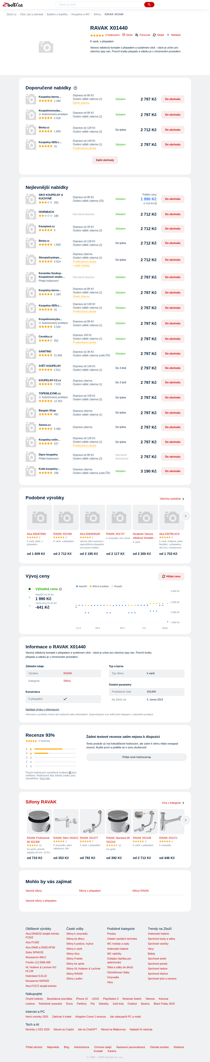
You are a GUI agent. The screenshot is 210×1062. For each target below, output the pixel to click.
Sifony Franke (74, 958)
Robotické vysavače (50, 1003)
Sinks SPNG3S (34, 952)
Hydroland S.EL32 (36, 976)
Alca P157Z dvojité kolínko (41, 986)
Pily (93, 1003)
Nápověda (53, 1047)
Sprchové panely (157, 963)
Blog (66, 1047)
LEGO (95, 998)
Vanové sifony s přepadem (41, 900)
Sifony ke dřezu (75, 938)
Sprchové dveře (157, 958)
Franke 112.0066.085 (38, 962)
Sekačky (103, 1003)
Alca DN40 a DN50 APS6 (40, 947)
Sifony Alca (72, 953)
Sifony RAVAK (140, 890)
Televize (150, 998)
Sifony (97, 14)
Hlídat (158, 35)
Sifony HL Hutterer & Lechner (83, 968)
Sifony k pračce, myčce (79, 943)
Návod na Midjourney (113, 1029)
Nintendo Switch (132, 998)
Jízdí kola (118, 1003)
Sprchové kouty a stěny (161, 938)
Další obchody (105, 160)
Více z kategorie (173, 802)
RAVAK (67, 673)
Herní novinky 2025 (37, 1016)
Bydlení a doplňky (57, 14)
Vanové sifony (34, 890)
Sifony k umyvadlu (77, 933)
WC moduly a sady (118, 943)
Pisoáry (111, 933)
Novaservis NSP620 (37, 981)
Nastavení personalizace (130, 1047)
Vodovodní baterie (117, 948)
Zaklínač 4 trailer (62, 1016)
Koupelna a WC (80, 14)
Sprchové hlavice (158, 973)
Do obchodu (172, 99)
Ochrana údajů (102, 1047)
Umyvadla (113, 977)
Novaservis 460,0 (36, 957)
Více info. (45, 778)
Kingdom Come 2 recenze (90, 1016)
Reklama (179, 1047)
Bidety (151, 953)
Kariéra (112, 1051)
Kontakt (98, 1051)
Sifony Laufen (74, 978)
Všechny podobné (172, 498)
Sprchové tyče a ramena (162, 978)
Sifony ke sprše (75, 963)
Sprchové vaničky (158, 943)
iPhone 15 (82, 998)
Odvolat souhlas (159, 1047)
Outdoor (132, 1003)
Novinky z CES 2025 (38, 1029)
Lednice (30, 1003)
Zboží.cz (11, 14)
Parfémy (82, 1003)
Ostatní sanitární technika (122, 938)
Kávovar (163, 998)
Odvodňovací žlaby (118, 972)
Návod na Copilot (64, 1029)
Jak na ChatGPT (87, 1029)
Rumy (69, 1003)
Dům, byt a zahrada (31, 14)
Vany (110, 982)
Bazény (145, 1003)
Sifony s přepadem (90, 890)
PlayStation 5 (110, 998)
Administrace (81, 1047)
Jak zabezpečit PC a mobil (125, 1016)
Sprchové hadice (157, 968)
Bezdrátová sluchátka (59, 998)
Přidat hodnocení (49, 280)
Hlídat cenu (171, 576)
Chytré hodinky (34, 998)
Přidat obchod (34, 1047)
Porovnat (142, 35)
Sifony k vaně (74, 948)
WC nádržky (114, 953)
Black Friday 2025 (164, 1003)
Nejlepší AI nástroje (141, 1029)
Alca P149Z (32, 942)
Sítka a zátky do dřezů (120, 967)
